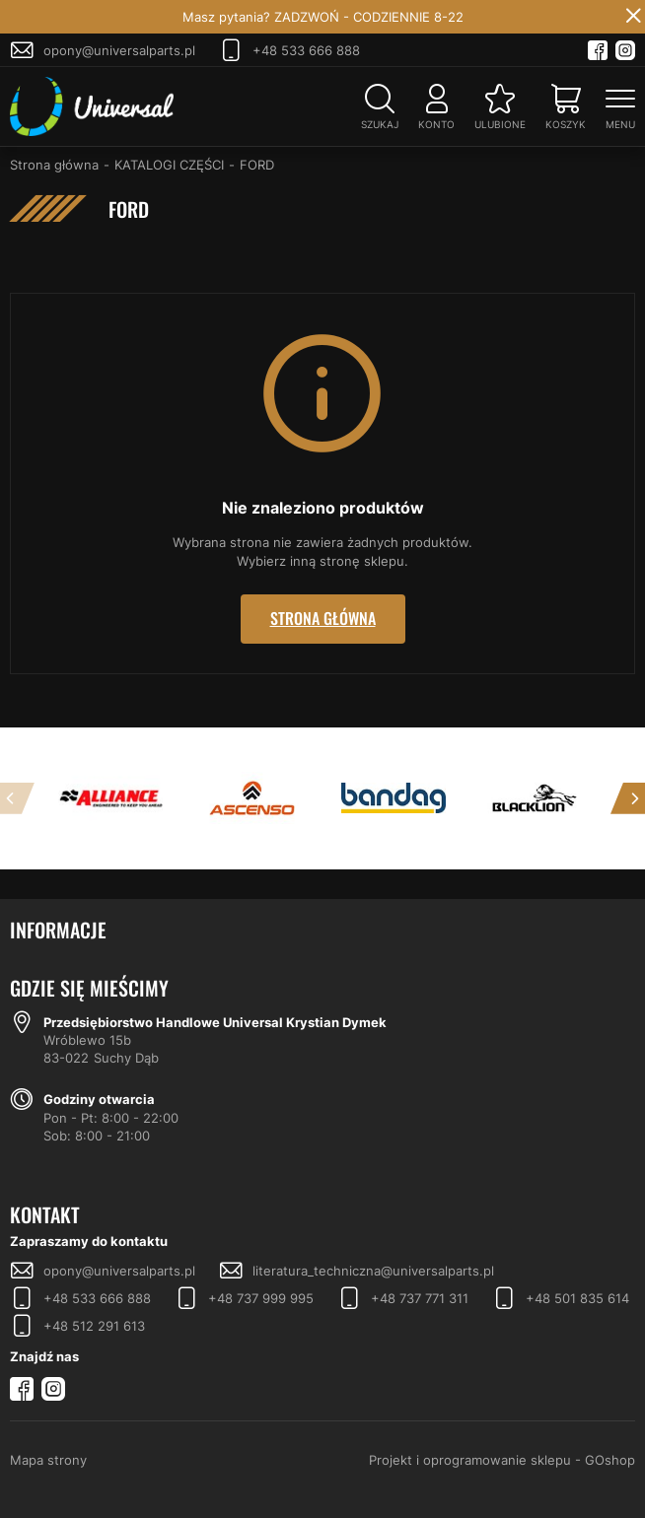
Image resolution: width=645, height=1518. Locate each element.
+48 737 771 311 (419, 1298)
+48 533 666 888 (306, 50)
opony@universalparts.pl (119, 50)
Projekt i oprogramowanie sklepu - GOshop (502, 1460)
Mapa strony (48, 1460)
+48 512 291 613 (94, 1326)
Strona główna (54, 164)
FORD (257, 164)
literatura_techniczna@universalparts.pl (373, 1270)
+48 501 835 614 (577, 1298)
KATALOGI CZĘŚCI (169, 164)
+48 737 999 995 (261, 1298)
